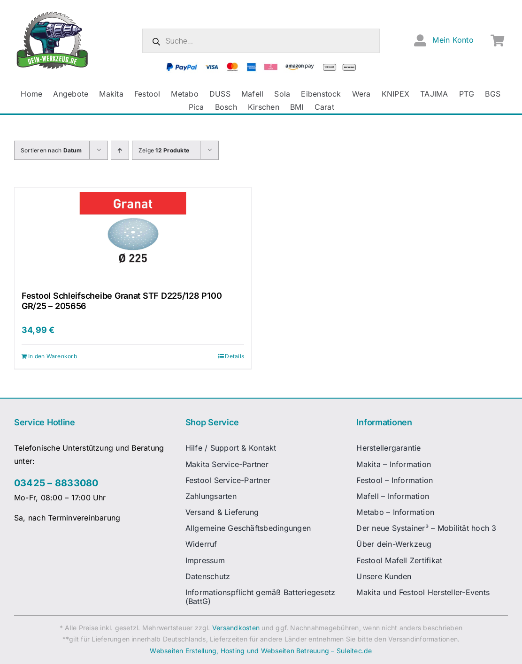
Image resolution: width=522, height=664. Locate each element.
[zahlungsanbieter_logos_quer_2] (261, 66)
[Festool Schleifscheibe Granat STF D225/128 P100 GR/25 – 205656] (133, 234)
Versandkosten (236, 628)
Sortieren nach (51, 150)
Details (234, 356)
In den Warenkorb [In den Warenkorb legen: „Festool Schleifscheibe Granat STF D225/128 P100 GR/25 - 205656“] (52, 356)
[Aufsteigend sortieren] (120, 150)
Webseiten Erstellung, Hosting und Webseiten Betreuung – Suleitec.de (261, 651)
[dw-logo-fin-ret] (52, 13)
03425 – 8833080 (56, 483)
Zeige (163, 150)
